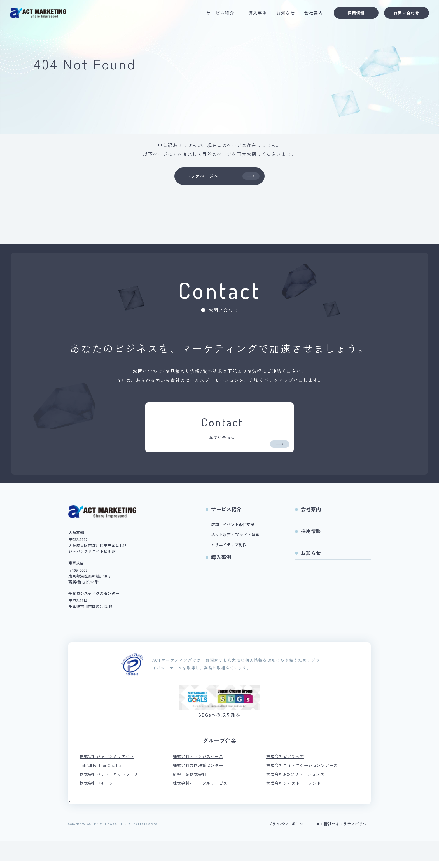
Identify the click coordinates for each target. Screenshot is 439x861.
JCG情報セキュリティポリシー (343, 844)
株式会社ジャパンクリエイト (109, 774)
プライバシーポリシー (287, 844)
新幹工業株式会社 (191, 793)
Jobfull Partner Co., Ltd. (103, 784)
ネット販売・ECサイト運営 (235, 552)
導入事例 (253, 14)
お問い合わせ (402, 14)
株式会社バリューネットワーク (111, 793)
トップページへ (222, 177)
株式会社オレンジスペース (199, 774)
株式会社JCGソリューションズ (297, 793)
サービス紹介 (216, 14)
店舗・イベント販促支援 (232, 542)
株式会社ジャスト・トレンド (295, 803)
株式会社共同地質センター (199, 784)
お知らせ (281, 14)
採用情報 (352, 14)
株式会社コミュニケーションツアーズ (304, 784)
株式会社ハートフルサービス (202, 803)
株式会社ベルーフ (97, 803)
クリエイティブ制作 (228, 562)
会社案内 (309, 14)
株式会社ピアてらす (286, 774)
